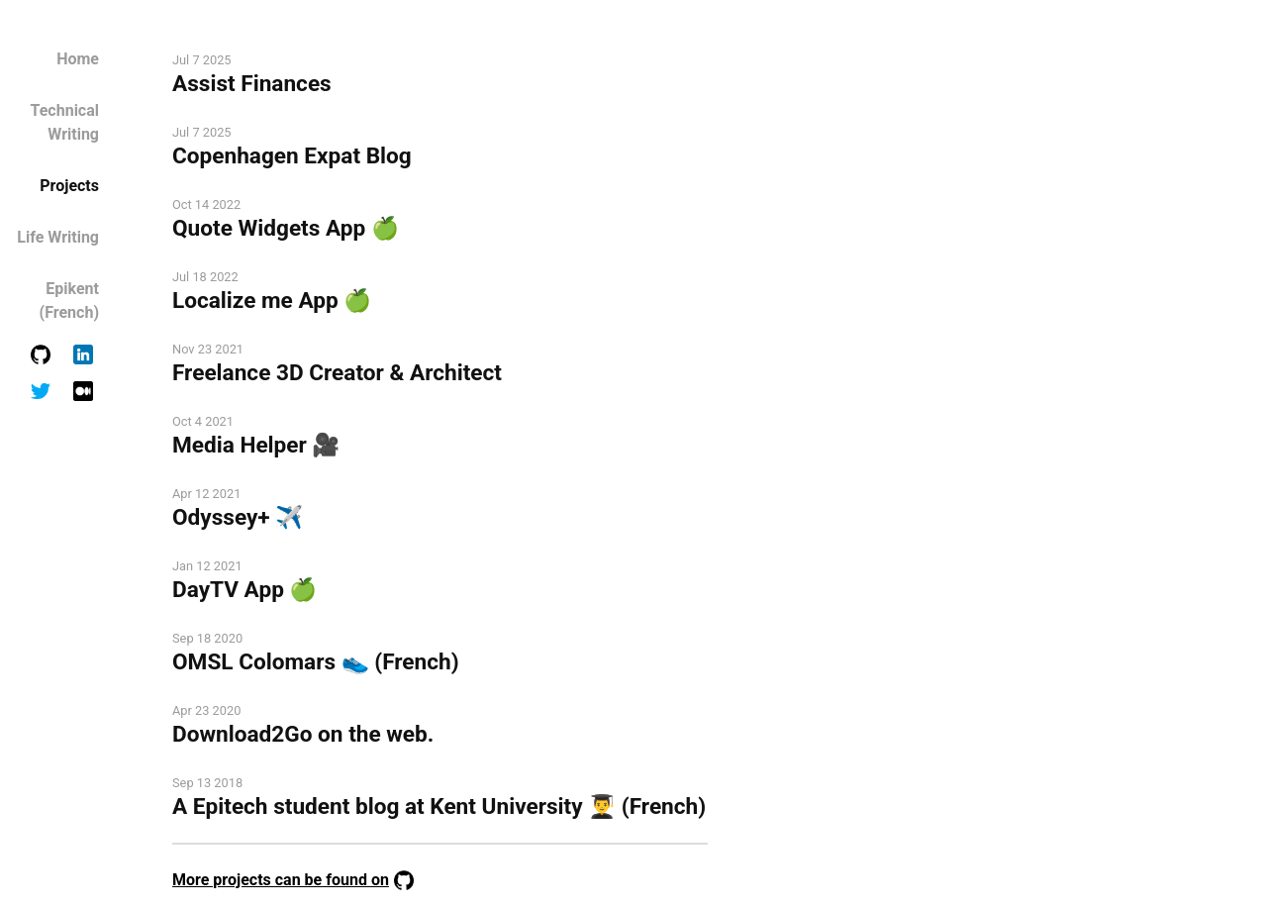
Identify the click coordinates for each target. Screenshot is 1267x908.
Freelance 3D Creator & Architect (337, 372)
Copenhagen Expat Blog (292, 156)
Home (77, 59)
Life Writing (58, 237)
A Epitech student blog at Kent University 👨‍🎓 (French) (439, 806)
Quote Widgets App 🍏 (285, 228)
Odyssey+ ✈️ (237, 517)
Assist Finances (252, 83)
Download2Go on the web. (303, 734)
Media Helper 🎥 (256, 445)
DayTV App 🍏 (244, 589)
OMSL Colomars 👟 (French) (315, 662)
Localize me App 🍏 (271, 300)
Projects (69, 185)
